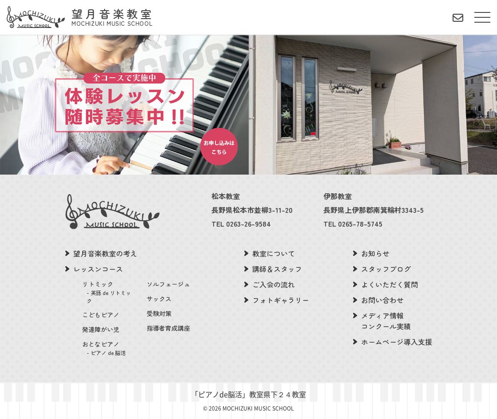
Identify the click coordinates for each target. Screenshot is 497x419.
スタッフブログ (386, 268)
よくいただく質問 (389, 284)
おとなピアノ (109, 348)
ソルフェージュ (168, 283)
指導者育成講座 (168, 327)
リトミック (109, 292)
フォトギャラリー (280, 300)
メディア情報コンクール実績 (386, 320)
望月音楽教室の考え (105, 253)
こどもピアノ (100, 314)
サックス (159, 298)
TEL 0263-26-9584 (241, 223)
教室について (273, 253)
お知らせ (375, 253)
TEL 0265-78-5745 (352, 223)
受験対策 (159, 313)
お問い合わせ (382, 300)
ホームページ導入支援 (396, 341)
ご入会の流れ (273, 284)
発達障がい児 (100, 329)
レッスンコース (98, 268)
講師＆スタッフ (277, 268)
